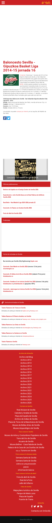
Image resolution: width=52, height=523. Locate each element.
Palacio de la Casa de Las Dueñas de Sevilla (26, 447)
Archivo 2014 (26, 366)
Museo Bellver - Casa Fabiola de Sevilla (26, 444)
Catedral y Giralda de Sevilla (26, 413)
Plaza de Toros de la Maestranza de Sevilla (26, 422)
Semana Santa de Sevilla (26, 458)
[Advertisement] (25, 32)
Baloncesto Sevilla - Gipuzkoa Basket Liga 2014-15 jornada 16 (20, 66)
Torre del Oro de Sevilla (26, 438)
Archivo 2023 (26, 393)
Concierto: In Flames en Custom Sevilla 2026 (17, 208)
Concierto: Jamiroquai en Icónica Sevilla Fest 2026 (19, 289)
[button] (4, 169)
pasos (26, 467)
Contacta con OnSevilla (40, 511)
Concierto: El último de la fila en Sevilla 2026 (17, 274)
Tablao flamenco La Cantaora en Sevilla (14, 333)
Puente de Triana (26, 499)
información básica (26, 470)
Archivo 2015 (26, 369)
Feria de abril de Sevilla (26, 477)
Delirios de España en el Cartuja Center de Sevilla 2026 (20, 189)
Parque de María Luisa (26, 493)
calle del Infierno (26, 483)
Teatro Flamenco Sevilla (9, 341)
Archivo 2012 (26, 360)
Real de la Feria (26, 480)
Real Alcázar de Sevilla (26, 410)
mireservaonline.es (28, 336)
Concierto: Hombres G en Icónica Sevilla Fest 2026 (19, 281)
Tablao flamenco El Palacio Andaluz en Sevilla (16, 316)
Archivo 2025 (26, 400)
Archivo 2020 (26, 384)
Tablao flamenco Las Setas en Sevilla (13, 324)
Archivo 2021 (26, 387)
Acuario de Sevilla (26, 441)
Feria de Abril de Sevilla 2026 (12, 213)
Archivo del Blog (26, 357)
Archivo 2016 (26, 372)
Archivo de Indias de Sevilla (26, 419)
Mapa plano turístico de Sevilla (26, 490)
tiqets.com (25, 311)
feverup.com (34, 311)
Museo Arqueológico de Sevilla (26, 428)
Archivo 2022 (26, 390)
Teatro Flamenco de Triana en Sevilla (14, 308)
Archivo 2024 (26, 396)
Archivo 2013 (26, 363)
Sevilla (21, 84)
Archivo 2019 (26, 381)
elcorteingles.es (27, 327)
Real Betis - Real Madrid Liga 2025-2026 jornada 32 (19, 202)
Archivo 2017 (26, 375)
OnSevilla (22, 75)
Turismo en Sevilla (28, 450)
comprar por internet (22, 111)
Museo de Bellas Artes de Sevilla (26, 425)
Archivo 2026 (26, 403)
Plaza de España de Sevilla (26, 416)
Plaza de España (26, 496)
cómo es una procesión (26, 464)
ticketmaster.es (8, 276)
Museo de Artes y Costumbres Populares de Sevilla (26, 435)
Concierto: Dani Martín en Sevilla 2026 (22, 178)
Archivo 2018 (26, 378)
